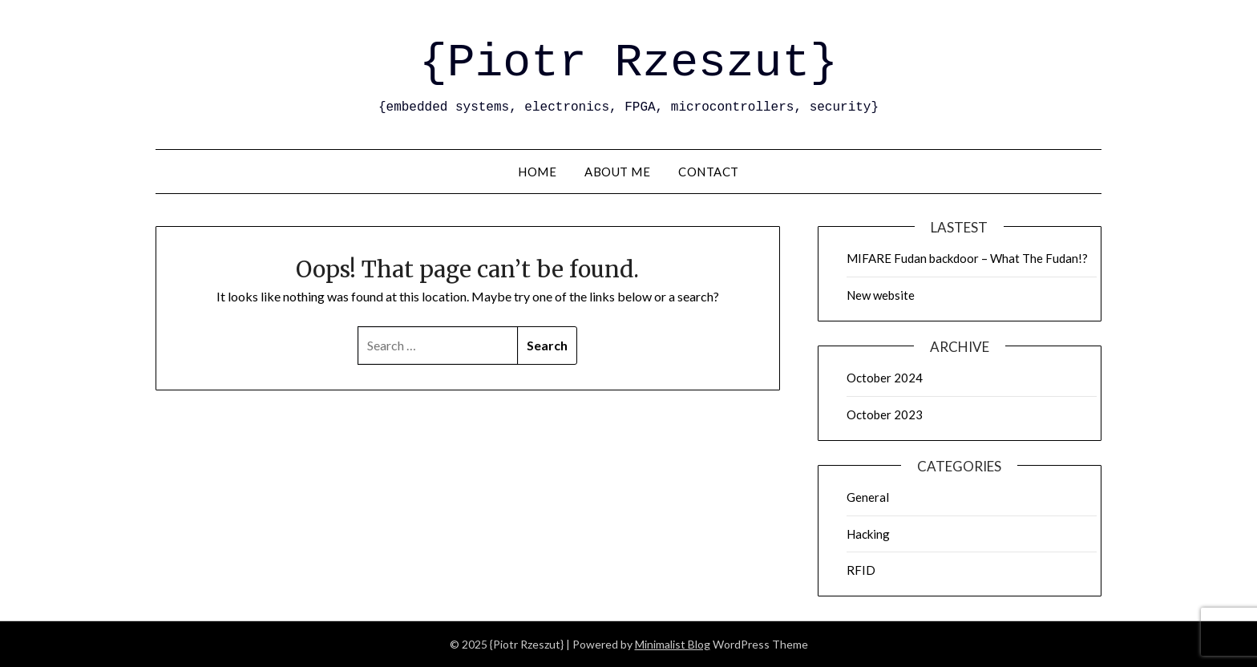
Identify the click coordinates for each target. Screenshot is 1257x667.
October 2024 (885, 377)
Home (537, 171)
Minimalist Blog (672, 644)
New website (881, 295)
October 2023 (885, 414)
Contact (708, 171)
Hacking (868, 534)
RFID (861, 570)
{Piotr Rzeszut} (628, 63)
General (868, 497)
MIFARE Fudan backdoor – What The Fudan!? (967, 258)
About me (617, 171)
